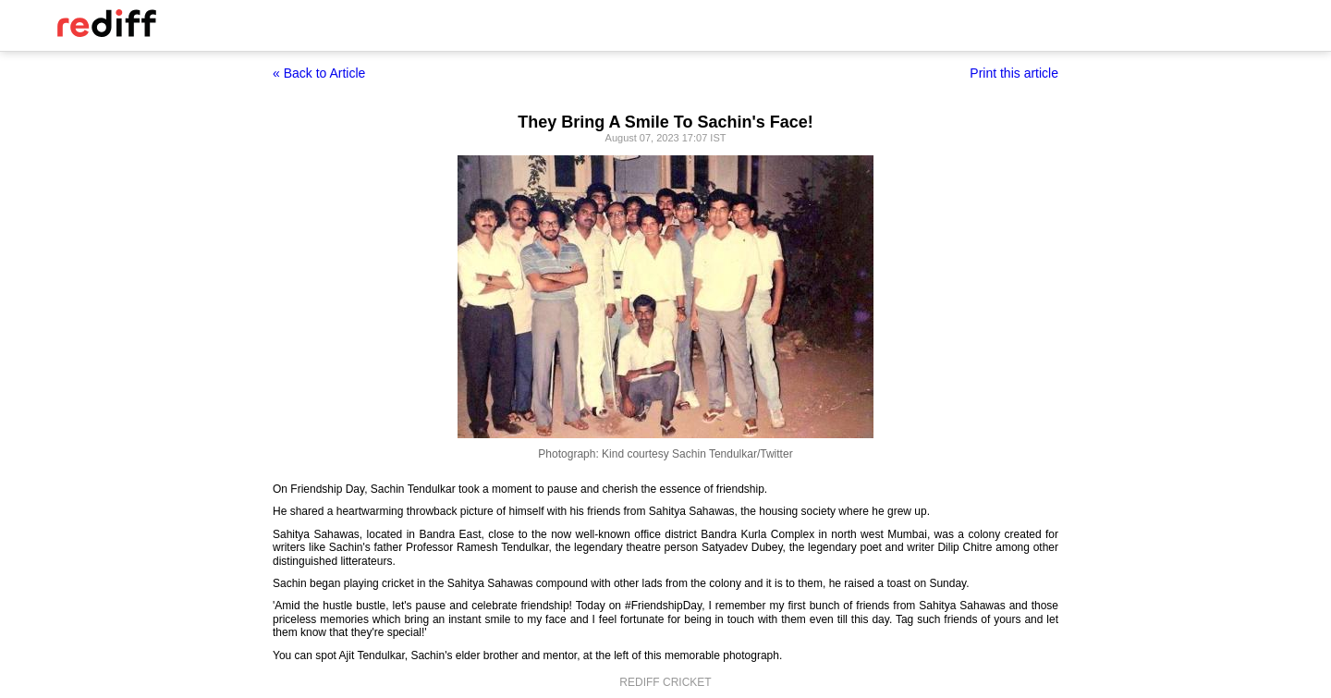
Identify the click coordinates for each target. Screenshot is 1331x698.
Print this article (1014, 73)
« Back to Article (319, 73)
